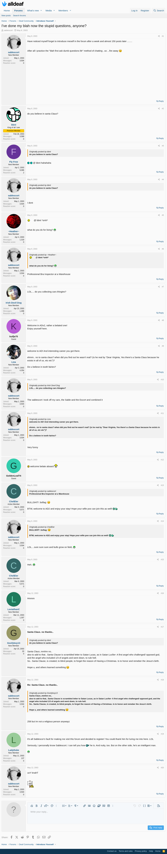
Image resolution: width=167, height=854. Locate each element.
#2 (163, 109)
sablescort (8, 30)
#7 (163, 287)
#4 (163, 179)
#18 (162, 680)
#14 (162, 521)
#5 (163, 215)
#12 (162, 460)
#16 (162, 593)
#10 (162, 380)
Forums (18, 10)
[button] (41, 10)
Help (151, 851)
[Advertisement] (95, 75)
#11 (162, 413)
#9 (163, 346)
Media (49, 10)
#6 (163, 249)
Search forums (19, 15)
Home (7, 10)
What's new (33, 10)
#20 (162, 768)
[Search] (158, 10)
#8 (163, 320)
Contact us (111, 851)
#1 (163, 36)
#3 (163, 146)
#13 (162, 485)
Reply (161, 101)
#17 (162, 627)
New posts (6, 15)
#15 (162, 559)
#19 (162, 734)
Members (63, 10)
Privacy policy (141, 851)
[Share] (159, 36)
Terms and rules (126, 851)
